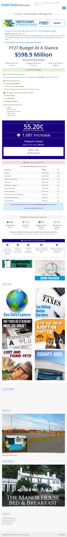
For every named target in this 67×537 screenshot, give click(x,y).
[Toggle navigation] (64, 8)
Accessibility (61, 534)
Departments (46, 2)
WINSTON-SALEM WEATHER (33, 398)
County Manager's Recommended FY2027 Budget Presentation (23, 42)
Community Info (38, 4)
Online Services (55, 2)
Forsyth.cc (38, 2)
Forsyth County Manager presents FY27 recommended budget (30, 31)
